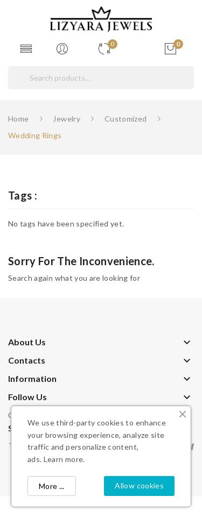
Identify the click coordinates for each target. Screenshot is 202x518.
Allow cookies (139, 485)
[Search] (101, 77)
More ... (52, 486)
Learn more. (64, 459)
